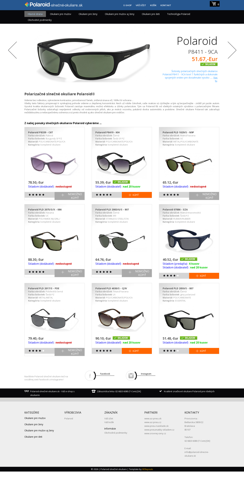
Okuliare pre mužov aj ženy (119, 14)
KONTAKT (165, 5)
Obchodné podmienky (40, 20)
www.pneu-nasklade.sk (156, 443)
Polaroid (68, 435)
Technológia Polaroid (178, 14)
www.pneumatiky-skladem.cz (159, 447)
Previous (13, 55)
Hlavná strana (35, 14)
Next (231, 55)
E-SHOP (128, 5)
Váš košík (109, 439)
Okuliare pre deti (151, 14)
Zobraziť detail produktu (199, 90)
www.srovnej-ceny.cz (155, 450)
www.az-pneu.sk (152, 435)
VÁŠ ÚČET (141, 5)
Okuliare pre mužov (60, 14)
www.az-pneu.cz (152, 439)
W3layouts (147, 486)
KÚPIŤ (136, 212)
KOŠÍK (153, 5)
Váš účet (108, 435)
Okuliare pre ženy (88, 14)
